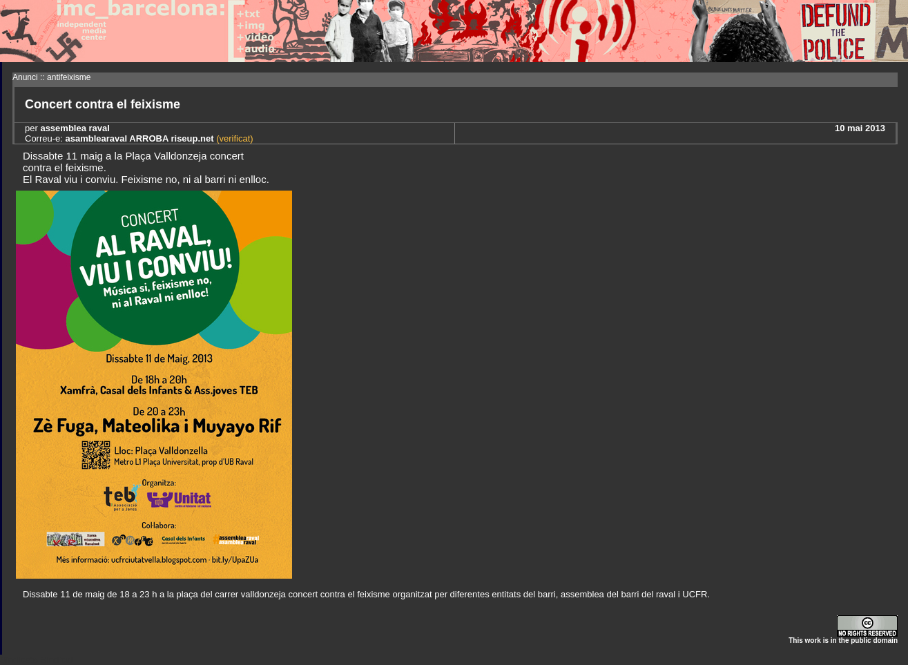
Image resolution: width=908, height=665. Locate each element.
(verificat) (233, 138)
